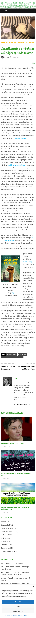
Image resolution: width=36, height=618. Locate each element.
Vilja (13, 293)
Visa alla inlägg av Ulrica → (22, 404)
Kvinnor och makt (7, 357)
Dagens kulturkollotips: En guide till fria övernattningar (15, 508)
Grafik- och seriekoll (7, 532)
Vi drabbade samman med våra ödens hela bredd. (16, 474)
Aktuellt (3, 522)
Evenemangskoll (6, 528)
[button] (33, 587)
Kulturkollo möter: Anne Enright (12, 443)
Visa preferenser (18, 611)
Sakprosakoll (30, 42)
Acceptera (18, 601)
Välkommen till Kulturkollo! (11, 615)
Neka (18, 606)
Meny (4, 11)
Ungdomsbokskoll (8, 45)
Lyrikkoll (4, 538)
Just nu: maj (19, 563)
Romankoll (21, 42)
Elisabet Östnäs (11, 354)
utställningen (16, 165)
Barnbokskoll (5, 525)
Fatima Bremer (22, 354)
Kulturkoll (4, 42)
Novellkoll (12, 42)
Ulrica (7, 57)
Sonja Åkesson (18, 357)
